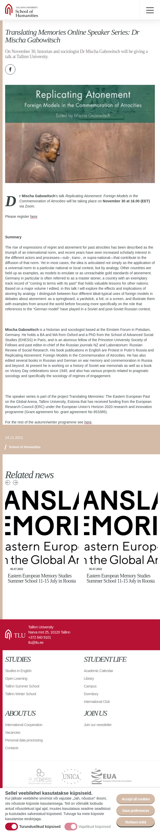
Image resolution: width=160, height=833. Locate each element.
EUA (111, 776)
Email (36, 69)
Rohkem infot (135, 822)
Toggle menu (149, 10)
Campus (90, 686)
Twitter (23, 69)
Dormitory (91, 694)
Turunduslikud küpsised (40, 827)
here (33, 216)
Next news (15, 482)
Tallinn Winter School (20, 694)
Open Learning (16, 678)
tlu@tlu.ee (35, 642)
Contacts (11, 748)
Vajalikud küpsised (95, 827)
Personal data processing (24, 740)
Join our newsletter (98, 725)
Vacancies (12, 732)
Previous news (7, 482)
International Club (97, 702)
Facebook (10, 69)
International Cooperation (23, 725)
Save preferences (135, 811)
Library (89, 678)
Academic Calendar (98, 671)
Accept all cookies (135, 799)
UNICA (71, 776)
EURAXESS (40, 776)
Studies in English (18, 671)
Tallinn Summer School (22, 686)
